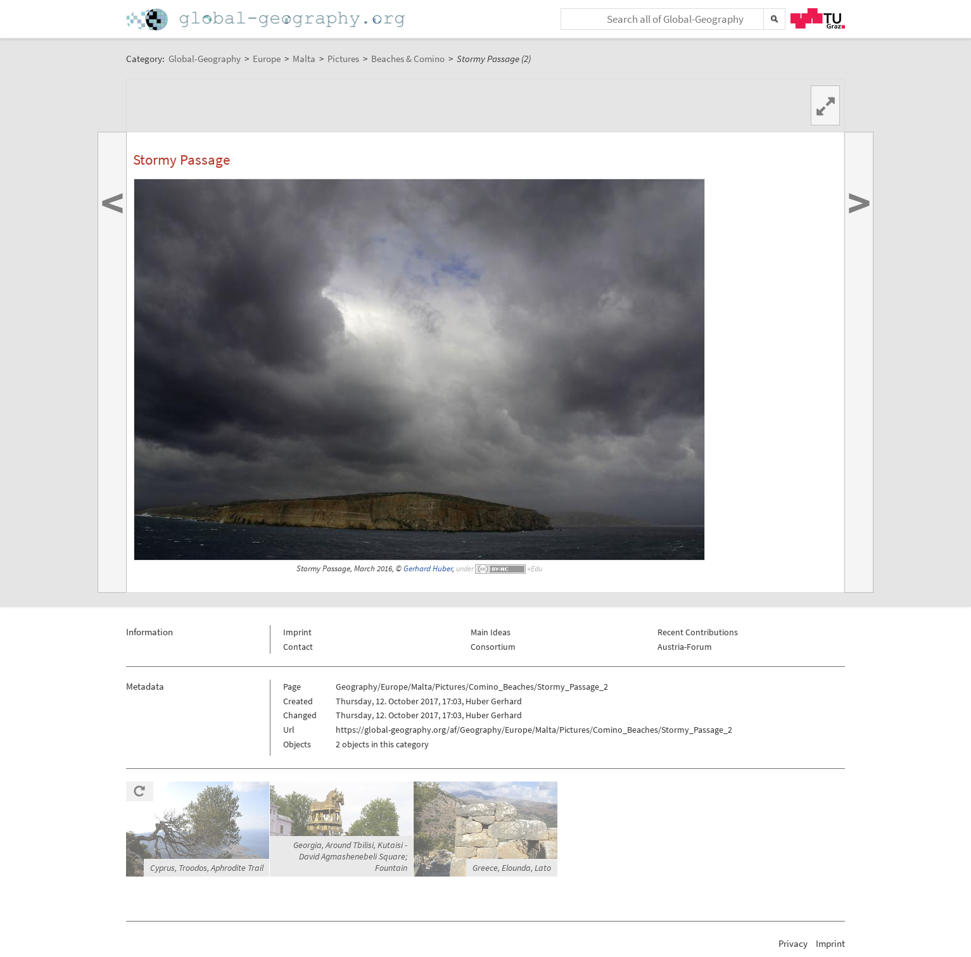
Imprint (297, 632)
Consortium (493, 646)
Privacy (793, 943)
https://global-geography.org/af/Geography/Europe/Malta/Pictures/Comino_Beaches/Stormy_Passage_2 (534, 729)
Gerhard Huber (427, 568)
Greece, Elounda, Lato (512, 867)
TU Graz (817, 18)
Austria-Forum (684, 646)
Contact (298, 646)
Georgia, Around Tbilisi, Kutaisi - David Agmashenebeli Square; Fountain (350, 856)
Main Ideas (491, 632)
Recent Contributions (697, 632)
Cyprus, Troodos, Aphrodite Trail (206, 867)
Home (266, 19)
